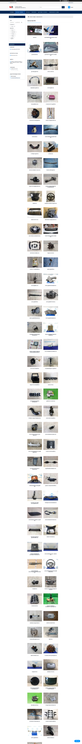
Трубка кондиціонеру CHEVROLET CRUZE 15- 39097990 (66, 625)
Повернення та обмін (54, 12)
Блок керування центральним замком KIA (66, 389)
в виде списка (72, 511)
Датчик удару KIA (50, 54)
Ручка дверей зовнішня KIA (50, 204)
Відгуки (8, 734)
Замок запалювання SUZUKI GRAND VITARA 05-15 (50, 550)
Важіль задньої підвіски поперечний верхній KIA (66, 237)
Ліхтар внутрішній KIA (50, 253)
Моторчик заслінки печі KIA (34, 170)
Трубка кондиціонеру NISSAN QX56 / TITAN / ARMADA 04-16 (35, 625)
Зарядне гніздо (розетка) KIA (66, 506)
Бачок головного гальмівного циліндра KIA (34, 424)
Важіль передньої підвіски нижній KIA (50, 237)
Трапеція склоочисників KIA (34, 354)
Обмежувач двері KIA (34, 71)
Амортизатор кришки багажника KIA (34, 474)
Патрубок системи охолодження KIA (66, 338)
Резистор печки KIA (50, 371)
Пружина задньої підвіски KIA (50, 287)
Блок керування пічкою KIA (66, 354)
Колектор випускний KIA (66, 490)
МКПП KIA (50, 440)
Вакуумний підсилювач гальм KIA (50, 38)
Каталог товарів (19, 12)
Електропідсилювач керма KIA (50, 171)
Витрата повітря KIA (66, 423)
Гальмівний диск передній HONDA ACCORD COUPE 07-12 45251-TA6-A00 (50, 651)
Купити (34, 533)
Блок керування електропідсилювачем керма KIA (50, 389)
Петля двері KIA (50, 71)
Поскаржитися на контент (41, 742)
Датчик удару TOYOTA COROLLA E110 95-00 (34, 527)
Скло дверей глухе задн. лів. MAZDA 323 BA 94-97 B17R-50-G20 (35, 550)
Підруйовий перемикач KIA (66, 320)
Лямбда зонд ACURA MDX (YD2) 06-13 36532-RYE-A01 (50, 576)
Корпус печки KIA (50, 506)
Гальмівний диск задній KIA (66, 253)
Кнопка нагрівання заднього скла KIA (50, 407)
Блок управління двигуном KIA (50, 104)
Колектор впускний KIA (34, 320)
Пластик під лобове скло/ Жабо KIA (34, 304)
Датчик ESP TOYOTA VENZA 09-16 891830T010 (34, 676)
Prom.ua (46, 740)
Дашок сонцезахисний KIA (50, 337)
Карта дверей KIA (34, 506)
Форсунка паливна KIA (66, 170)
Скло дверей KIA (66, 204)
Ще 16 (12, 38)
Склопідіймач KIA (34, 204)
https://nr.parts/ (13, 76)
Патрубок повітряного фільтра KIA (50, 321)
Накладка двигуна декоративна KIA (34, 372)
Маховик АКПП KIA (66, 473)
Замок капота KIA (50, 154)
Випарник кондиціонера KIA (66, 154)
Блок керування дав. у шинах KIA (34, 389)
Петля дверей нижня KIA (66, 220)
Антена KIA (34, 121)
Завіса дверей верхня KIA (50, 220)
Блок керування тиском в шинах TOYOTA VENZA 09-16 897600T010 (66, 651)
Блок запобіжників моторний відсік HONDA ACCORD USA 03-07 (50, 600)
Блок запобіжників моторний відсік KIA (66, 304)
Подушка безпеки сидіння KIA (34, 154)
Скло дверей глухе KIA (34, 220)
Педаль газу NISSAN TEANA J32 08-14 (34, 600)
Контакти (34, 12)
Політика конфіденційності (49, 742)
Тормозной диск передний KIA (34, 338)
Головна (12, 12)
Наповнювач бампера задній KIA (50, 355)
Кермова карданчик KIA (50, 423)
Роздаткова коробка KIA (34, 490)
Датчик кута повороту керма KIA (34, 55)
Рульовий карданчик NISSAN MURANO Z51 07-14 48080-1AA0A (66, 550)
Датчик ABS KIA (66, 37)
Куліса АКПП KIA (66, 54)
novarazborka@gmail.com (15, 77)
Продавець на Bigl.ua (41, 741)
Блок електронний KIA (66, 287)
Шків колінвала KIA (66, 440)
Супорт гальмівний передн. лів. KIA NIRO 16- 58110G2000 (66, 576)
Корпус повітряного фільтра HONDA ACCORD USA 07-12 (66, 527)
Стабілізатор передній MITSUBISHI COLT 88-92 (35, 702)
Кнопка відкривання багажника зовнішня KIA (66, 372)
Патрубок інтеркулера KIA (50, 490)
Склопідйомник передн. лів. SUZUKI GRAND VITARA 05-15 (35, 650)
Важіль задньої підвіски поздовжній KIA (50, 138)
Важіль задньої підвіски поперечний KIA (50, 474)
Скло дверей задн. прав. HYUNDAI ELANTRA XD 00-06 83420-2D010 (50, 625)
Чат (77, 741)
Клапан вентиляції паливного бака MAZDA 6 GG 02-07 (50, 527)
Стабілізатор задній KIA (34, 87)
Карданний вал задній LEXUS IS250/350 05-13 (35, 576)
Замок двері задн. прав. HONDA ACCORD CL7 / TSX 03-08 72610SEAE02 (50, 702)
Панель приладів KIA (66, 121)
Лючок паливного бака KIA (50, 121)
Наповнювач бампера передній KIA (65, 270)
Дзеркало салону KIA (34, 287)
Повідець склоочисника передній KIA (34, 237)
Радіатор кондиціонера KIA (34, 137)
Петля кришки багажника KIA (34, 253)
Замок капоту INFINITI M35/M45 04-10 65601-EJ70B (65, 600)
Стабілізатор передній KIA (50, 87)
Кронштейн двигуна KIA (34, 440)
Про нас (28, 12)
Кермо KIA (66, 137)
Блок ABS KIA (34, 104)
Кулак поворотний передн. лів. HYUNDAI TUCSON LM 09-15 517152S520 (66, 676)
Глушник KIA (34, 406)
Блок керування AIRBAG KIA (50, 303)
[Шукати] (63, 7)
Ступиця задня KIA (66, 104)
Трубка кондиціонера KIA (66, 87)
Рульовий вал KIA (66, 71)
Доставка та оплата (42, 12)
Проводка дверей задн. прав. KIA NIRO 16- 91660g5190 (66, 702)
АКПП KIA (34, 37)
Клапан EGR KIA (66, 406)
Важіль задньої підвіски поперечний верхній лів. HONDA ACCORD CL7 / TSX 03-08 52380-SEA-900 (50, 677)
